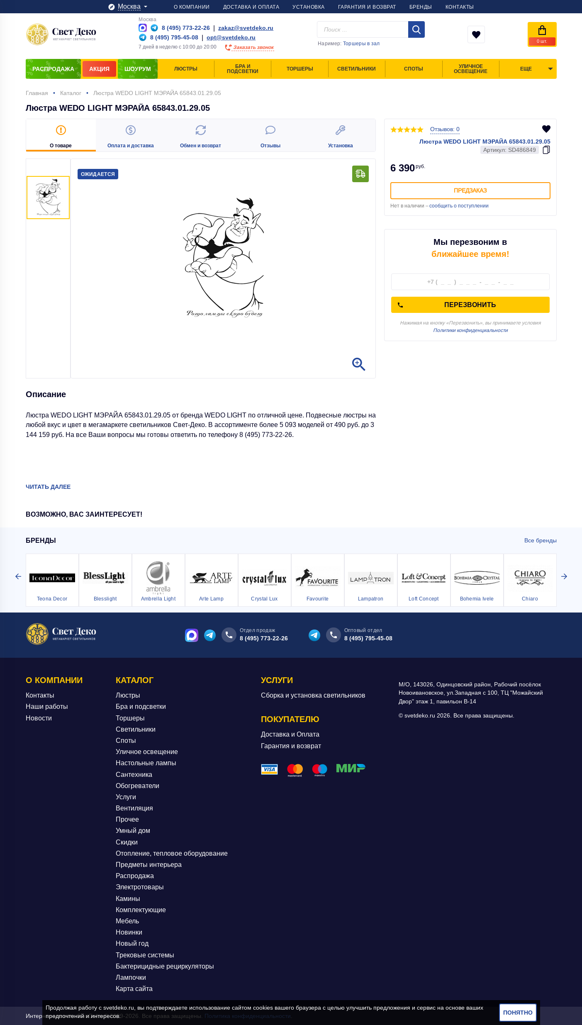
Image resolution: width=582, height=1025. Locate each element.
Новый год (132, 943)
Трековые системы (145, 954)
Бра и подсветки (141, 706)
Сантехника (134, 774)
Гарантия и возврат (291, 745)
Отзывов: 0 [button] (445, 129)
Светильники (136, 729)
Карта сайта (134, 988)
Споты (126, 740)
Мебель (127, 921)
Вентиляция (134, 808)
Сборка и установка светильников (313, 695)
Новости (39, 718)
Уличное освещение (147, 751)
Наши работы (47, 706)
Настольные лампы (146, 762)
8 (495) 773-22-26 (264, 638)
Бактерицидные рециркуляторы (165, 966)
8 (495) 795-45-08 (368, 638)
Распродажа (135, 875)
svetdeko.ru (118, 1007)
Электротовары (140, 887)
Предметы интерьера (149, 864)
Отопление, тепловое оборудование (172, 853)
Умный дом (133, 830)
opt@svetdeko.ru (231, 37)
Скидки (127, 842)
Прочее (127, 819)
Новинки (129, 932)
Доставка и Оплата (290, 734)
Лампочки (131, 977)
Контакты (40, 695)
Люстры (128, 695)
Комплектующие (141, 909)
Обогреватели (137, 785)
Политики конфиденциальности (470, 330)
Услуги (126, 796)
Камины (128, 898)
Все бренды (540, 540)
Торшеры (130, 718)
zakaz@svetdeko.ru (245, 27)
